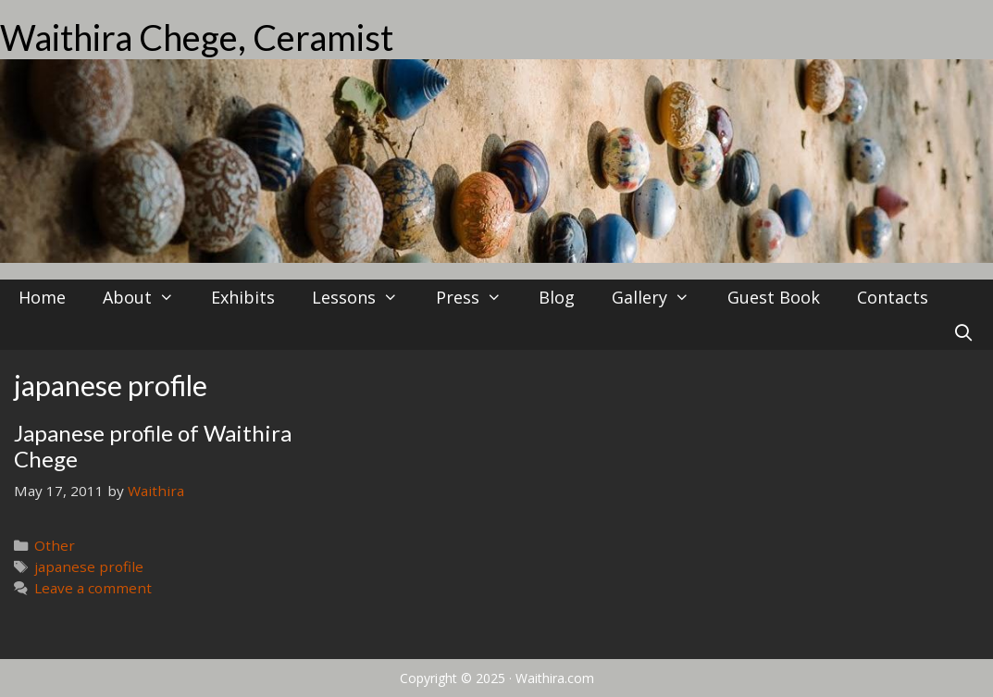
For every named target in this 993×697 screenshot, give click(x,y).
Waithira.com (554, 678)
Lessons (364, 297)
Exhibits (243, 297)
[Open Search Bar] (964, 332)
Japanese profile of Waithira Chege (153, 446)
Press (478, 297)
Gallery (660, 297)
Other (54, 545)
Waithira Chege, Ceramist (196, 37)
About (147, 297)
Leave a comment (93, 588)
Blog (557, 297)
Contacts (892, 297)
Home (42, 297)
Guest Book (773, 297)
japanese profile (88, 566)
